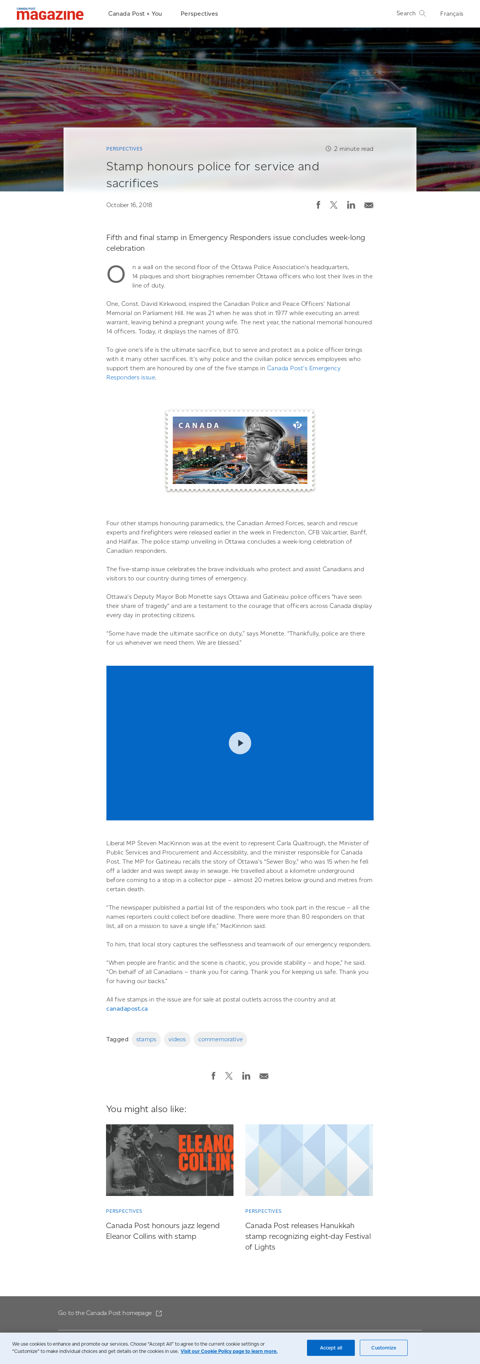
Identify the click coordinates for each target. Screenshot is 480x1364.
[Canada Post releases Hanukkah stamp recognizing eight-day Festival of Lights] (309, 1161)
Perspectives (199, 13)
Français (451, 13)
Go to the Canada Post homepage (105, 1313)
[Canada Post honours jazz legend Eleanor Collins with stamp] (169, 1161)
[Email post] (369, 203)
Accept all (331, 1348)
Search (411, 13)
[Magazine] (50, 14)
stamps (146, 1039)
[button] (318, 205)
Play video (240, 743)
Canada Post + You (135, 13)
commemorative (220, 1039)
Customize (383, 1348)
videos (177, 1039)
